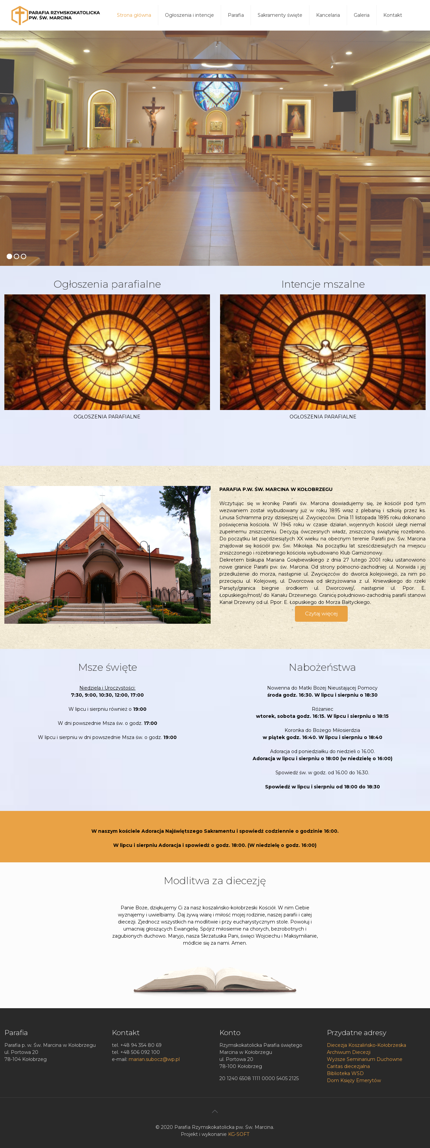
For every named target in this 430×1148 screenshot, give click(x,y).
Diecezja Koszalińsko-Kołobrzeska (366, 1045)
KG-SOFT (238, 1134)
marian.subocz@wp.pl (154, 1059)
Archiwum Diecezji (349, 1052)
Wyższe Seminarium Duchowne (364, 1059)
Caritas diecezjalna (348, 1066)
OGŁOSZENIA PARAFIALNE (107, 417)
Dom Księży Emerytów (354, 1080)
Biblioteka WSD (345, 1073)
